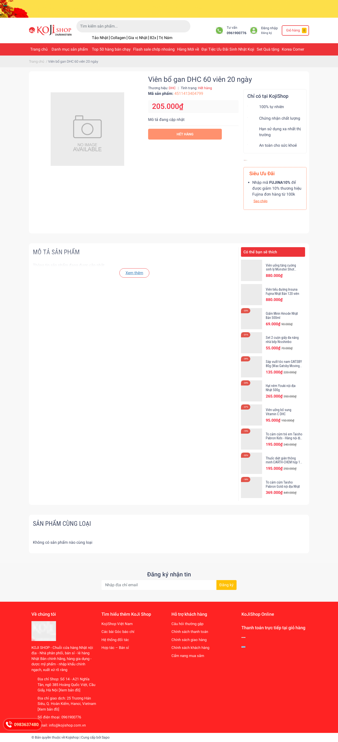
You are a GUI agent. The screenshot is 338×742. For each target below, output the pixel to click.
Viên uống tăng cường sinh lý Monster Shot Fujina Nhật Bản (281, 269)
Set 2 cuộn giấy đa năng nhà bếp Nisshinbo (282, 340)
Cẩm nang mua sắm (187, 656)
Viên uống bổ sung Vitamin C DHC (278, 412)
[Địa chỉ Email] (169, 585)
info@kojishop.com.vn (67, 725)
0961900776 (236, 33)
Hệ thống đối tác (115, 640)
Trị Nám (165, 37)
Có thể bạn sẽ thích (260, 252)
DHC (172, 88)
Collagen (118, 37)
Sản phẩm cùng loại (62, 523)
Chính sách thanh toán (189, 631)
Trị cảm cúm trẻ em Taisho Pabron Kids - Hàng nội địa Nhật (284, 438)
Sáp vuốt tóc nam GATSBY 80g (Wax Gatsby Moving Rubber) (284, 366)
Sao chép (261, 201)
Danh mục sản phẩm (70, 49)
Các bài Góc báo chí (117, 631)
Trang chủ (39, 49)
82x (153, 37)
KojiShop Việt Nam (117, 624)
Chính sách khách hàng (190, 647)
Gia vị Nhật (137, 37)
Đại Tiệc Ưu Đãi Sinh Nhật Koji (227, 49)
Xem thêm (134, 273)
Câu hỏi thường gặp (187, 624)
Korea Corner (293, 49)
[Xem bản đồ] (69, 690)
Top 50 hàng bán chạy (111, 49)
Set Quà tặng (268, 49)
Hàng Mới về (188, 49)
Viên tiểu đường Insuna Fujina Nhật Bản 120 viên (282, 291)
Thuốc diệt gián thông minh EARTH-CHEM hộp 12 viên (284, 462)
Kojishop (72, 737)
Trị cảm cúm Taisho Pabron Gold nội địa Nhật (283, 484)
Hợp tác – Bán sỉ (115, 647)
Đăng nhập (269, 28)
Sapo (106, 737)
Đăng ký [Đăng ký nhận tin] (226, 585)
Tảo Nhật (100, 37)
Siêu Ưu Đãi (262, 173)
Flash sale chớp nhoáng (154, 49)
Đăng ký (266, 33)
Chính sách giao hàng (189, 640)
